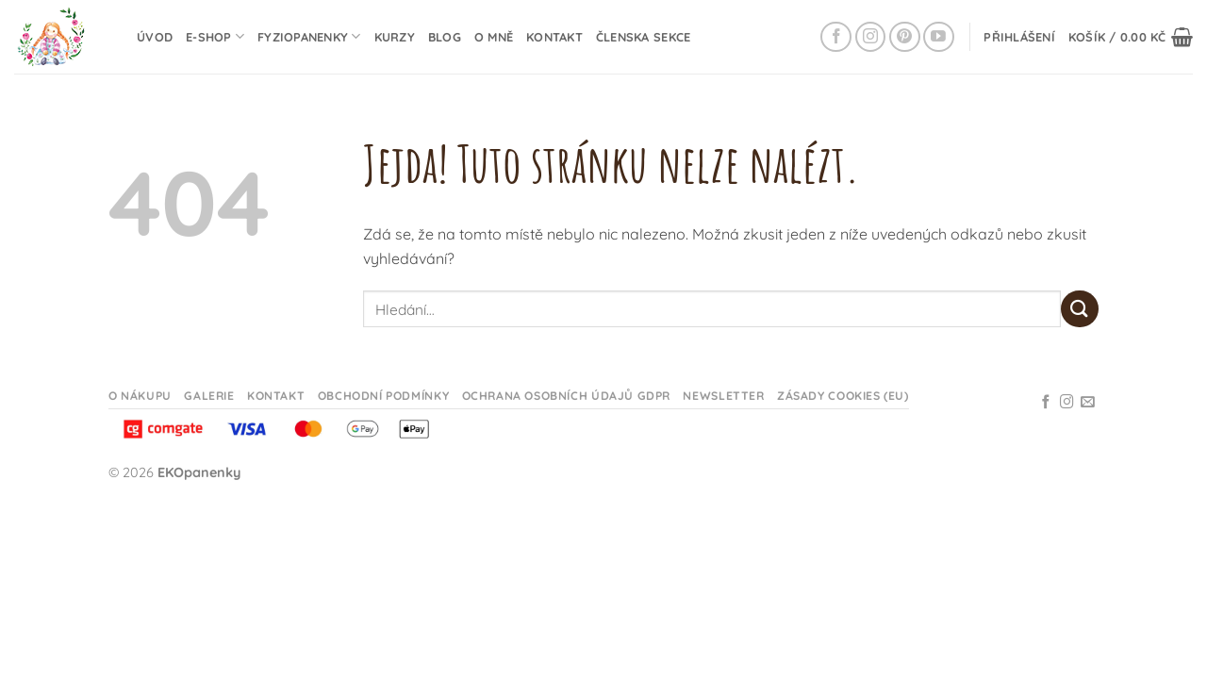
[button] (1019, 37)
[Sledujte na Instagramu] (870, 37)
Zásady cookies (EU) (843, 396)
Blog (444, 36)
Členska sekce (643, 36)
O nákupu (140, 396)
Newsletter (723, 396)
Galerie (209, 396)
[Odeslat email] (1088, 402)
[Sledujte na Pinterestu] (904, 37)
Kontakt (554, 36)
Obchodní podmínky (383, 396)
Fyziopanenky (309, 36)
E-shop (215, 36)
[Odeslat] (1080, 308)
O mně (493, 36)
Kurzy (394, 36)
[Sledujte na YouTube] (938, 37)
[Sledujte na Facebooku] (836, 37)
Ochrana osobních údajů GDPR (566, 396)
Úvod (155, 36)
